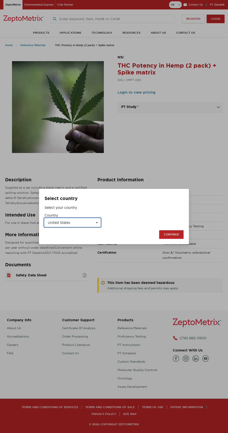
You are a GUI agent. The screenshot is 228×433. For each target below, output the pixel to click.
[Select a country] (73, 222)
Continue (171, 234)
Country (51, 215)
